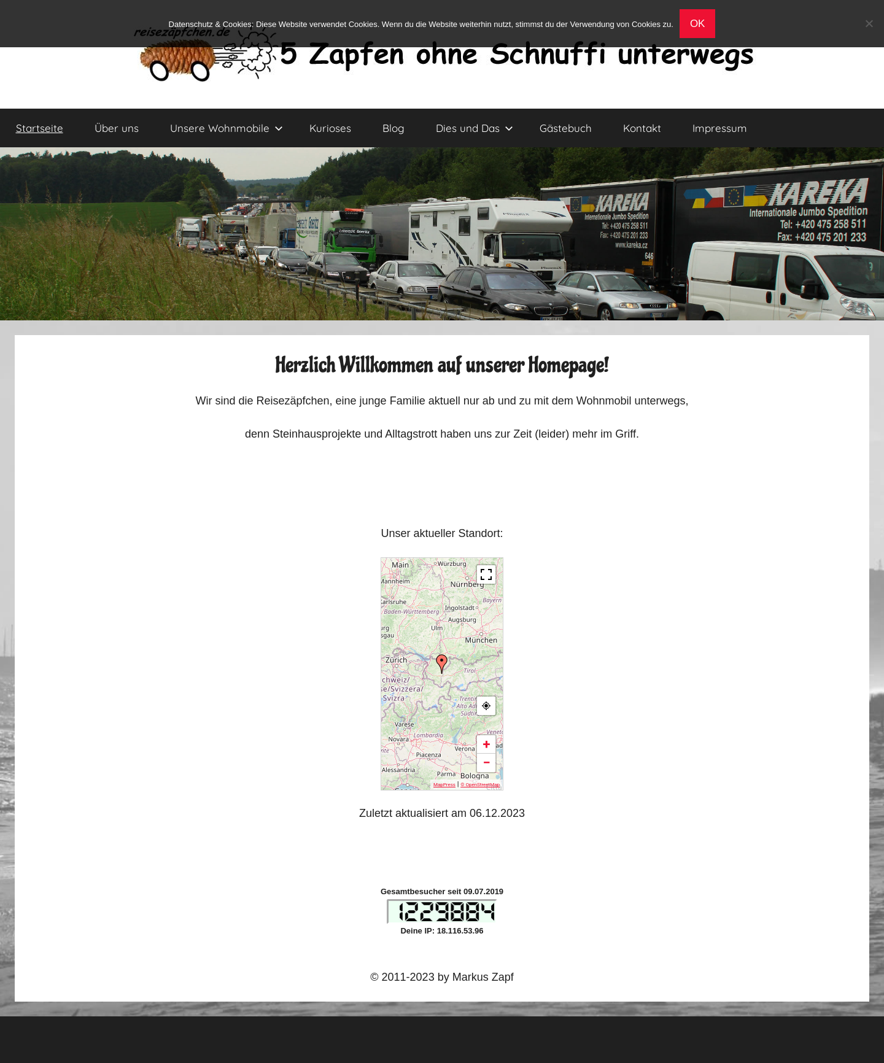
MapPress (444, 784)
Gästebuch (566, 128)
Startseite (39, 128)
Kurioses (330, 128)
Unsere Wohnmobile (226, 128)
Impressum (719, 128)
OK (697, 23)
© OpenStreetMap (480, 784)
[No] (869, 23)
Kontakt (642, 128)
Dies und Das (474, 128)
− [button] (486, 762)
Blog (393, 128)
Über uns (117, 128)
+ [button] (486, 744)
